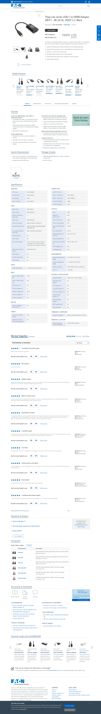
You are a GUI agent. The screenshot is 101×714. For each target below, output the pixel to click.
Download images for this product (52, 626)
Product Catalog (20, 11)
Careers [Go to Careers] (54, 691)
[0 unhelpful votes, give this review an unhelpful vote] (36, 356)
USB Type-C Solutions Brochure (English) (23, 625)
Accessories (48, 103)
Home (12, 11)
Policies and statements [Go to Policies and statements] (75, 691)
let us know (53, 670)
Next (68, 510)
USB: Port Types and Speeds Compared (53, 619)
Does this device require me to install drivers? (26, 526)
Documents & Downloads (61, 103)
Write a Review (86, 336)
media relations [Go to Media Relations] (73, 689)
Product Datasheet (18, 618)
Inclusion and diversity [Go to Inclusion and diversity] (57, 693)
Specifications (37, 103)
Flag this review (43, 356)
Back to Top (26, 510)
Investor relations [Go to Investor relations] (56, 695)
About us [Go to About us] (54, 689)
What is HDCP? (17, 531)
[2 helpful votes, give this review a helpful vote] (31, 356)
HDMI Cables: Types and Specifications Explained (55, 615)
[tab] (40, 521)
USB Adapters (29, 11)
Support (74, 103)
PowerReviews (32, 336)
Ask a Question (18, 536)
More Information (69, 710)
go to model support (83, 600)
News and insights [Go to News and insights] (56, 698)
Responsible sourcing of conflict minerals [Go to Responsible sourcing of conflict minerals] (79, 695)
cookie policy (23, 709)
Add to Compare (50, 34)
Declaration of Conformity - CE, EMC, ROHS (54, 608)
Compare (29, 545)
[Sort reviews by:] (82, 343)
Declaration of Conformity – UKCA (52, 605)
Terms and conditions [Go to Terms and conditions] (74, 693)
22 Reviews (73, 24)
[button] (89, 2)
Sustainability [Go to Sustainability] (55, 697)
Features (27, 103)
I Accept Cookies (69, 706)
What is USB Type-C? (18, 521)
